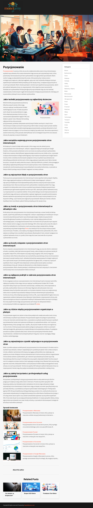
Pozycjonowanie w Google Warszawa (34, 454)
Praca (66, 101)
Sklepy (66, 112)
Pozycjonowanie (8, 71)
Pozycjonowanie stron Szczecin (32, 422)
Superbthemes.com (29, 505)
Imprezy (67, 86)
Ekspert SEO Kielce (30, 493)
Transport (67, 120)
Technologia (68, 117)
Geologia (67, 81)
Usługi (66, 127)
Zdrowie (67, 132)
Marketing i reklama (70, 88)
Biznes (66, 70)
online (38, 304)
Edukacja (67, 78)
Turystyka (67, 122)
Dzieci (66, 75)
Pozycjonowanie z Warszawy (31, 410)
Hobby (66, 83)
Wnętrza (67, 130)
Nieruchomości (68, 96)
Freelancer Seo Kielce (49, 493)
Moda (66, 91)
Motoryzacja (68, 94)
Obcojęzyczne (68, 99)
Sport (66, 114)
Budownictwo (68, 73)
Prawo (66, 104)
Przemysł (67, 107)
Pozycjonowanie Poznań (30, 432)
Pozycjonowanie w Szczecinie (32, 441)
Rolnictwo (67, 109)
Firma (26, 228)
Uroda (66, 125)
